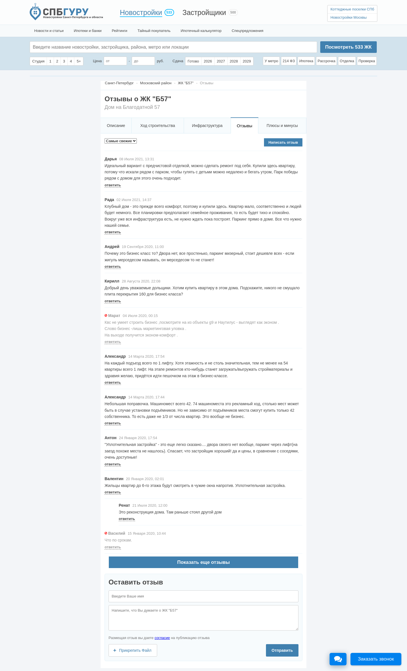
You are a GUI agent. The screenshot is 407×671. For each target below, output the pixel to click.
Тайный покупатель (153, 31)
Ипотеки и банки (87, 31)
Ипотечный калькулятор (201, 31)
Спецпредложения (247, 31)
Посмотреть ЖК (348, 47)
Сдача (177, 61)
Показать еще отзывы (203, 562)
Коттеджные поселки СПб (352, 9)
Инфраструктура (207, 125)
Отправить (282, 650)
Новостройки (141, 12)
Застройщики (204, 12)
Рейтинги (119, 31)
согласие (162, 638)
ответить (113, 185)
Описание (116, 125)
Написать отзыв (283, 142)
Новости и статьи (49, 31)
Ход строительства (157, 125)
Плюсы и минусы (282, 125)
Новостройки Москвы (348, 17)
